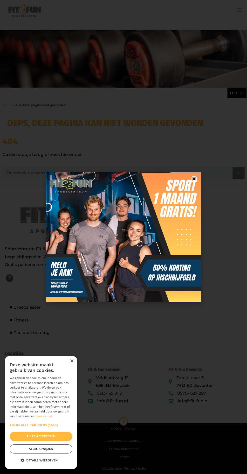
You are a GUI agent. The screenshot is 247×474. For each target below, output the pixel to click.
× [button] (72, 361)
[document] (123, 237)
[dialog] (41, 412)
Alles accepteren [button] (41, 436)
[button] (41, 425)
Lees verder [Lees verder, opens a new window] (44, 416)
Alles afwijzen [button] (41, 449)
